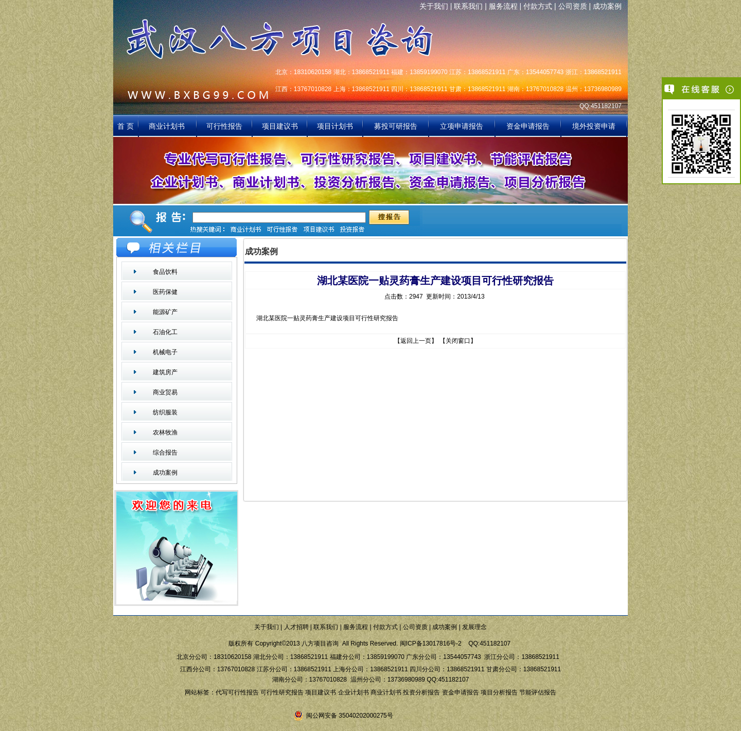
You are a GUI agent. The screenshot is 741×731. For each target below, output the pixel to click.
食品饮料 (165, 271)
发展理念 (474, 627)
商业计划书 (168, 126)
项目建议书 (280, 126)
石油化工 (165, 332)
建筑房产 (165, 372)
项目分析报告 (499, 692)
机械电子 (165, 352)
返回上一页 (415, 340)
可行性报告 (224, 126)
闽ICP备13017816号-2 (431, 643)
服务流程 (503, 6)
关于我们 (433, 6)
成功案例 (607, 6)
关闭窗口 (458, 340)
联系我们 (468, 6)
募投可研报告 (395, 126)
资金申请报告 (528, 126)
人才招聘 (296, 627)
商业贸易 (165, 392)
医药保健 (165, 291)
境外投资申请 (593, 126)
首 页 (125, 126)
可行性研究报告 (282, 692)
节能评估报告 (537, 692)
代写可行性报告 (237, 692)
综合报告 (165, 452)
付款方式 (537, 6)
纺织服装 (165, 412)
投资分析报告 (421, 692)
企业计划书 (353, 692)
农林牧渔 (165, 432)
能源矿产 (165, 312)
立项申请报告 (461, 126)
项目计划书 (335, 126)
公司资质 (572, 6)
